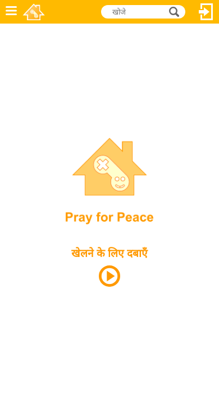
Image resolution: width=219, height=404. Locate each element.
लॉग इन (206, 11)
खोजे (175, 11)
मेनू (11, 11)
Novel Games (34, 11)
